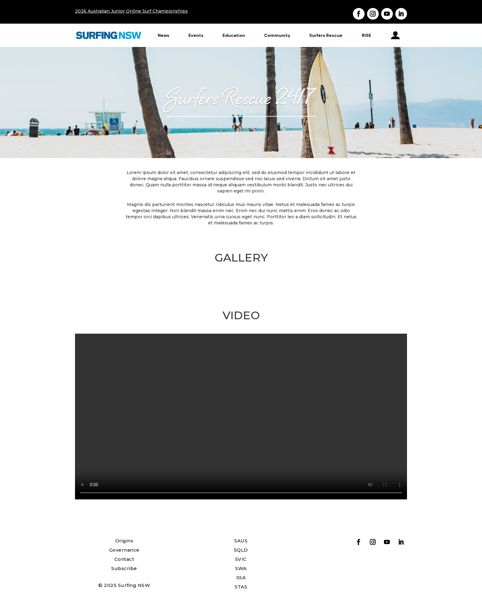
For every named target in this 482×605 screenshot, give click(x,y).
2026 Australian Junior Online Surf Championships (131, 11)
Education (234, 35)
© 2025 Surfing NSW (124, 585)
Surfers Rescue (325, 35)
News (163, 35)
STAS (241, 587)
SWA (241, 568)
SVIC (241, 559)
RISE (366, 35)
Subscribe (124, 568)
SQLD (241, 550)
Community (277, 35)
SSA (241, 577)
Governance (124, 550)
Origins (124, 541)
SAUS (240, 541)
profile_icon (395, 35)
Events (195, 35)
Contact (124, 559)
